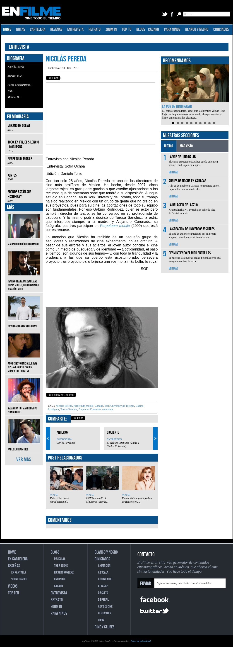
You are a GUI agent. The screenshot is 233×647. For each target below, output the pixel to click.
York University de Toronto (119, 405)
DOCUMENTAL (105, 579)
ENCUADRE (60, 579)
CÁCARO (153, 29)
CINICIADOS (221, 29)
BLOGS (140, 29)
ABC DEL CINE (105, 606)
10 (214, 123)
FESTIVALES (104, 613)
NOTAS (20, 29)
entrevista (107, 409)
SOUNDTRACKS (19, 579)
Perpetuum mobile (83, 405)
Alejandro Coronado (89, 409)
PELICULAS (59, 559)
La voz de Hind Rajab (177, 106)
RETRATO (95, 29)
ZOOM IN (111, 29)
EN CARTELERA (18, 559)
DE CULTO (103, 593)
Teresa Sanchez (68, 409)
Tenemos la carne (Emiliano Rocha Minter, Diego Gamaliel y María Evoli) (24, 282)
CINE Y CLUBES (104, 627)
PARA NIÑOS (172, 29)
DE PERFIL (103, 600)
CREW (101, 620)
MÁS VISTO (186, 146)
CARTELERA (37, 29)
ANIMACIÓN (104, 566)
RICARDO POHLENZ (64, 572)
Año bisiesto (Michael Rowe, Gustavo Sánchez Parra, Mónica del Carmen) (24, 364)
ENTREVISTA (75, 29)
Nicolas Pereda (64, 405)
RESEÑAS (56, 29)
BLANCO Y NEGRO (196, 29)
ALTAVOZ (103, 586)
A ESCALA (103, 572)
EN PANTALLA (18, 572)
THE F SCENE (61, 566)
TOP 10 (126, 29)
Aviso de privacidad (141, 641)
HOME (7, 29)
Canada (98, 405)
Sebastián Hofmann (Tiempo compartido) (24, 407)
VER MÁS (23, 459)
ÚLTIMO (168, 146)
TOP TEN (13, 593)
